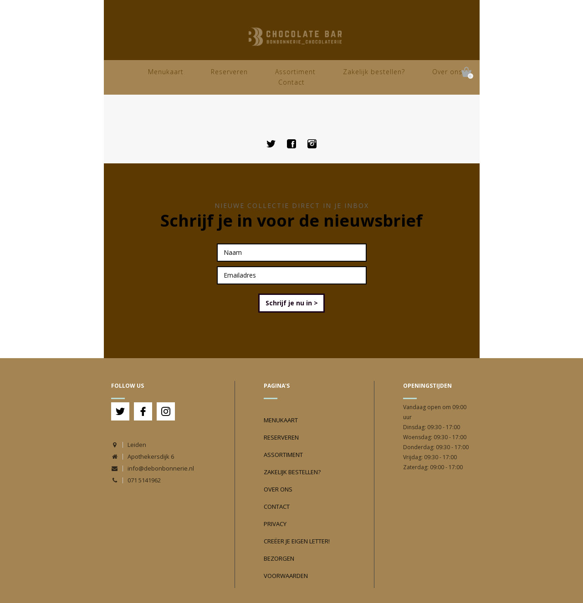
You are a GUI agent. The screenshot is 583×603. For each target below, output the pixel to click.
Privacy (275, 524)
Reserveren (229, 71)
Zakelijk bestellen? (374, 71)
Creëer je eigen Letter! (297, 541)
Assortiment (295, 71)
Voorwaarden (286, 576)
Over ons (447, 71)
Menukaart (166, 71)
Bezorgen (279, 558)
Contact (291, 82)
